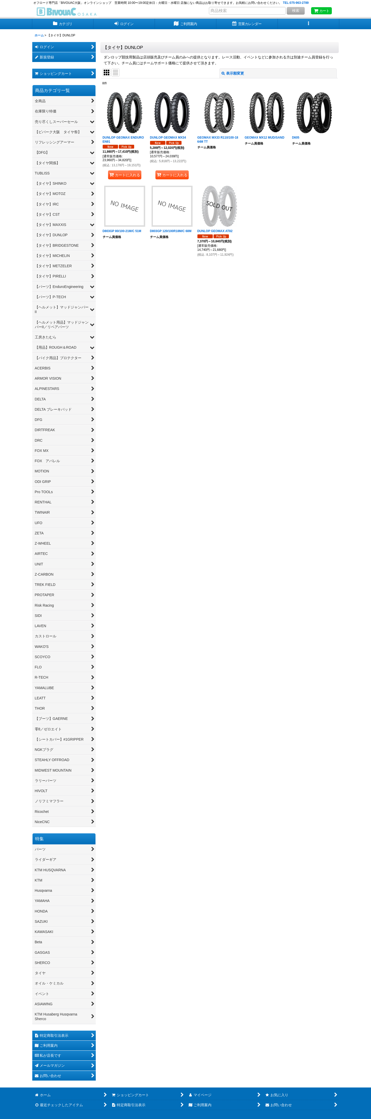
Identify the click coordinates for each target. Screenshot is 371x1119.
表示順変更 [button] (232, 73)
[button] (308, 24)
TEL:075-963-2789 (296, 3)
